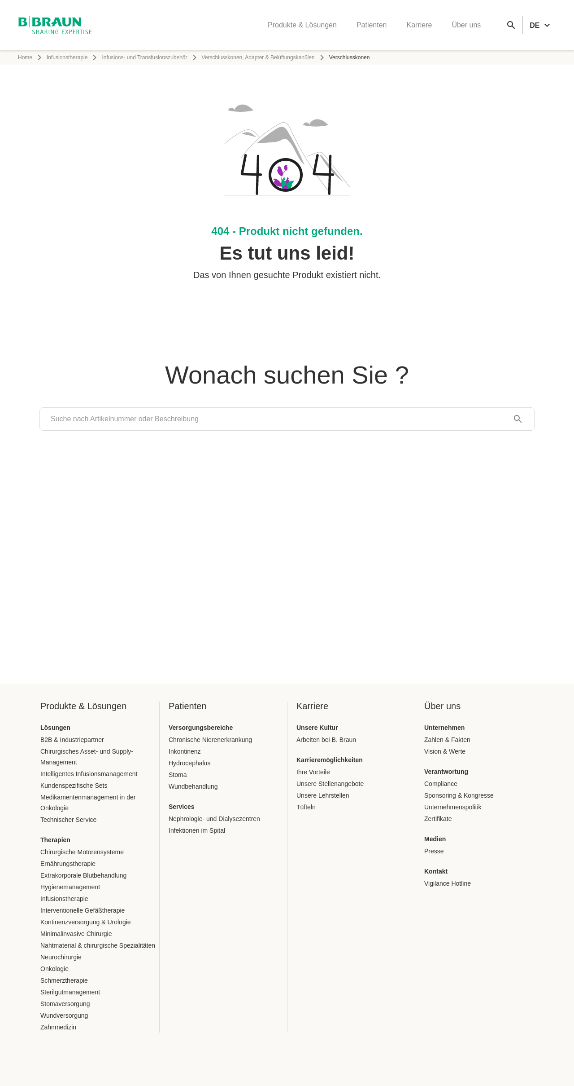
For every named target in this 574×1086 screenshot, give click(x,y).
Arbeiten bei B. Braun (326, 739)
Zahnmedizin (58, 1027)
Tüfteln (306, 807)
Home (25, 57)
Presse (434, 851)
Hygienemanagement (70, 887)
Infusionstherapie (67, 57)
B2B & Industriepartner (72, 739)
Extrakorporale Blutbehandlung (83, 875)
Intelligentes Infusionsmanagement (88, 773)
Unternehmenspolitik (453, 807)
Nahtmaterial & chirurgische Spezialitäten (97, 945)
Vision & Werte (444, 751)
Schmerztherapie (64, 980)
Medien (435, 839)
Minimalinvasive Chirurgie (76, 933)
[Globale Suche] (511, 25)
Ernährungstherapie (68, 863)
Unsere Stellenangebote (330, 783)
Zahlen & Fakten (447, 739)
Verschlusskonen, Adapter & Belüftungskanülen (258, 57)
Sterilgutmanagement (70, 992)
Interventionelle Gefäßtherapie (82, 910)
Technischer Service (68, 819)
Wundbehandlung (193, 786)
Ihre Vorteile (313, 772)
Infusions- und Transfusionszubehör (144, 57)
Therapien (55, 839)
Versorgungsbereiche (201, 727)
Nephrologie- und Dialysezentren (214, 818)
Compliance (440, 783)
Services (182, 806)
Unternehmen (444, 727)
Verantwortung (446, 771)
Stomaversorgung (65, 1003)
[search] (273, 419)
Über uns (466, 25)
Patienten (372, 25)
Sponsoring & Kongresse (459, 795)
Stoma (178, 774)
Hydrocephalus (189, 763)
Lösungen (55, 727)
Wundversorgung (64, 1015)
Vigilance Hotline (447, 883)
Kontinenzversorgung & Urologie (85, 922)
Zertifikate (438, 818)
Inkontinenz (185, 751)
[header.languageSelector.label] (541, 25)
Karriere (419, 25)
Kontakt (436, 871)
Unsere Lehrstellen (322, 795)
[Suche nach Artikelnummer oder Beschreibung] (515, 419)
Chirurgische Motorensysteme (82, 852)
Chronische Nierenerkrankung (210, 739)
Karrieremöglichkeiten (329, 760)
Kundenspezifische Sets (73, 785)
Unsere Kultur (317, 727)
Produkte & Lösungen (302, 25)
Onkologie (54, 968)
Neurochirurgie (61, 957)
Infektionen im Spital (197, 830)
